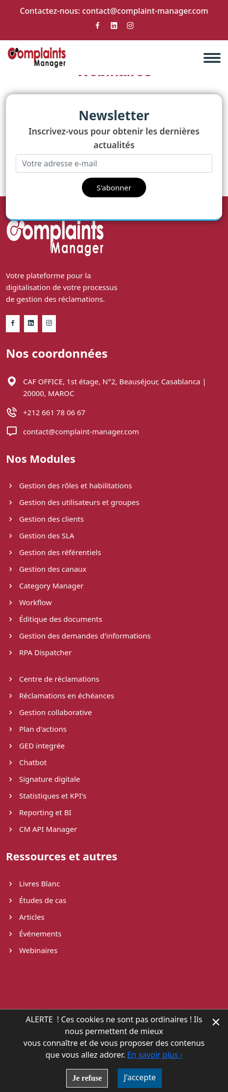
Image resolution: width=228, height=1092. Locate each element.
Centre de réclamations (52, 679)
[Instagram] (130, 28)
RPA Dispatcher (39, 652)
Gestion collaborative (49, 712)
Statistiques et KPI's (46, 795)
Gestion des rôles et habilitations (69, 485)
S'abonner (114, 187)
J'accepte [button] (139, 1077)
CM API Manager (41, 829)
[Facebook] (97, 28)
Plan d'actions (36, 729)
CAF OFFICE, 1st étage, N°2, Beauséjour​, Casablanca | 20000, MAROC (114, 387)
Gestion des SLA (40, 535)
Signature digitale (43, 779)
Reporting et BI (38, 812)
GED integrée (35, 745)
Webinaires (31, 950)
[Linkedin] (114, 28)
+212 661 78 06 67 (54, 412)
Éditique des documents (54, 619)
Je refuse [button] (87, 1078)
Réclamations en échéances (60, 695)
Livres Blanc (33, 883)
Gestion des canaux (46, 569)
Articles (25, 917)
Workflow (28, 602)
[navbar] (215, 54)
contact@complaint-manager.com (145, 10)
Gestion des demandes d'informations (78, 635)
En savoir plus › (154, 1054)
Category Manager (44, 585)
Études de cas (36, 900)
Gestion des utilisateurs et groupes (72, 502)
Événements (33, 933)
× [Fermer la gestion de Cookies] (216, 1021)
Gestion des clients (45, 519)
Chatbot (26, 762)
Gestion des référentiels (53, 552)
